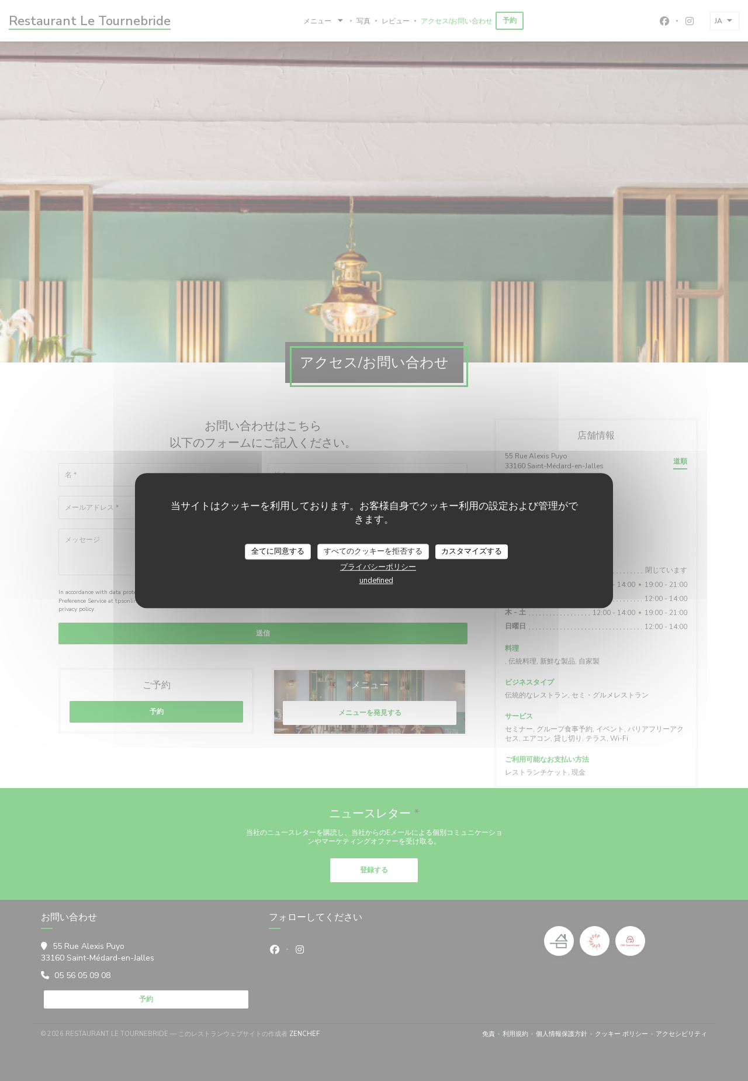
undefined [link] (376, 580)
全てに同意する (277, 551)
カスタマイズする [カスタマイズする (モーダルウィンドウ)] (471, 551)
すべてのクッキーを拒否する (373, 551)
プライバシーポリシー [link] (378, 567)
